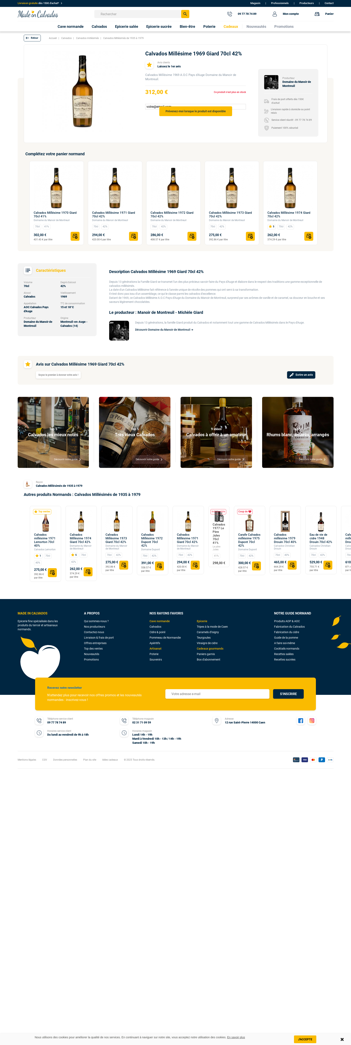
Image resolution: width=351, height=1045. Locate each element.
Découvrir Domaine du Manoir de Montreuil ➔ (164, 329)
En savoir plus (236, 1037)
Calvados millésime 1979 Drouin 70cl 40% (285, 538)
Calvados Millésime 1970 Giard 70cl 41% (55, 214)
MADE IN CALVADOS (32, 613)
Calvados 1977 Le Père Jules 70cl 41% (219, 534)
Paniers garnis (206, 654)
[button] (32, 38)
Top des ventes (93, 648)
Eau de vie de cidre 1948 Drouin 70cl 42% (321, 538)
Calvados (155, 626)
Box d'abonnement (208, 659)
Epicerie (202, 621)
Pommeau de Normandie (165, 637)
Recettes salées (284, 654)
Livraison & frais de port (99, 637)
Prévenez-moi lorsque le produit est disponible (196, 111)
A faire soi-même (284, 643)
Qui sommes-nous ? (96, 621)
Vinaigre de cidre (207, 643)
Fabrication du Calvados (289, 626)
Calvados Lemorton (45, 549)
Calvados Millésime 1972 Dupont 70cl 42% (152, 540)
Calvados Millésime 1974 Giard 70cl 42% (288, 214)
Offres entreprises (95, 643)
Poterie (154, 654)
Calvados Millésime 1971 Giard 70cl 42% (113, 214)
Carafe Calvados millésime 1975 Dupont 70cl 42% (249, 540)
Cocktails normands (286, 648)
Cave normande (160, 621)
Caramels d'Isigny (208, 632)
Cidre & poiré (157, 632)
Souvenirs (156, 659)
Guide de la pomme (286, 637)
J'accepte (305, 1039)
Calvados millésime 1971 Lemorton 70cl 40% (45, 540)
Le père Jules (216, 548)
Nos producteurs (94, 626)
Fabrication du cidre (286, 632)
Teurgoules (204, 637)
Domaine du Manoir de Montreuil (52, 220)
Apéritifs (155, 643)
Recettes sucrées (284, 659)
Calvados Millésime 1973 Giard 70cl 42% (230, 214)
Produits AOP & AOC (287, 621)
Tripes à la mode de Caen (212, 626)
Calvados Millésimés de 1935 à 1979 (59, 485)
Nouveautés (91, 654)
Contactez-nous (94, 632)
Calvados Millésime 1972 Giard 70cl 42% (172, 214)
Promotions (91, 659)
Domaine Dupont (150, 549)
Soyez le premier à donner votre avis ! (58, 375)
